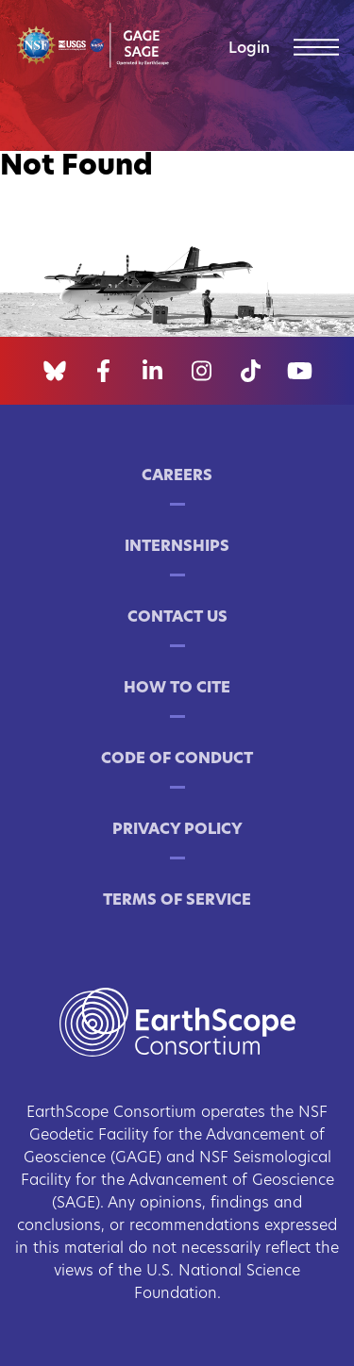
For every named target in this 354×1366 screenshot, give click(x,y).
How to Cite (177, 688)
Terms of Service (177, 900)
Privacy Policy (177, 830)
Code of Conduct (177, 759)
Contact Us (177, 617)
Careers (177, 476)
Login (249, 49)
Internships (177, 547)
